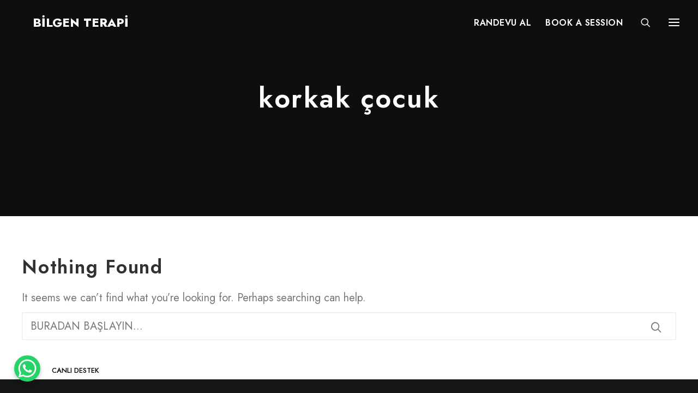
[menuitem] (502, 25)
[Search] (641, 26)
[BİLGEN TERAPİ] (67, 26)
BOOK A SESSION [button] (584, 26)
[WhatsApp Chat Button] (27, 368)
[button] (656, 327)
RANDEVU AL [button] (502, 26)
